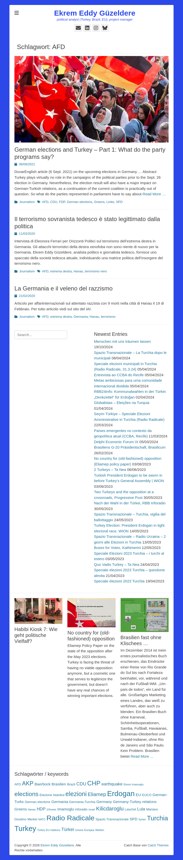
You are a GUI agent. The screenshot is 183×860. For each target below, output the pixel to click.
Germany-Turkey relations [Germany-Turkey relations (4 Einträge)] (134, 802)
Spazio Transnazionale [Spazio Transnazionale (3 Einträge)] (112, 819)
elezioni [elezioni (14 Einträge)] (76, 793)
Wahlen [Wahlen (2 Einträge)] (99, 830)
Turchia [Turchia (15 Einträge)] (157, 818)
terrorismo (108, 316)
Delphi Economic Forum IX (116, 442)
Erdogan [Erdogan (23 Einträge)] (121, 793)
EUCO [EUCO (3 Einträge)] (146, 795)
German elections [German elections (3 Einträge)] (37, 802)
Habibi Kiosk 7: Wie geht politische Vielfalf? (35, 635)
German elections (79, 202)
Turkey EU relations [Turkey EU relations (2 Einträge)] (48, 830)
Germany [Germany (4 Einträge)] (104, 802)
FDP (62, 202)
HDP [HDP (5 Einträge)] (41, 809)
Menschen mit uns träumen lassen (122, 341)
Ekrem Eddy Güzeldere (95, 13)
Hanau (78, 271)
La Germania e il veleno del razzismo (63, 288)
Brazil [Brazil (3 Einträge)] (71, 784)
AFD (45, 202)
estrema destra (61, 316)
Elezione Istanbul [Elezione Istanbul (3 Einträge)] (52, 795)
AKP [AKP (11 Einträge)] (27, 783)
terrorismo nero (96, 271)
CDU (53, 202)
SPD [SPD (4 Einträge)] (133, 819)
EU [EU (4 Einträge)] (138, 795)
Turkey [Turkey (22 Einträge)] (25, 828)
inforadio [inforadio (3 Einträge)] (81, 809)
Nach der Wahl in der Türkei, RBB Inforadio (130, 503)
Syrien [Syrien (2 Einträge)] (142, 819)
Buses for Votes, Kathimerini (117, 547)
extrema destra (61, 271)
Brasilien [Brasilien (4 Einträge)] (58, 784)
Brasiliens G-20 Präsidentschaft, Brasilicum (130, 447)
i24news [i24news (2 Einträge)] (51, 809)
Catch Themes (158, 845)
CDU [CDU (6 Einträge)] (81, 783)
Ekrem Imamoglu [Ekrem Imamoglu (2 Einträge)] (134, 784)
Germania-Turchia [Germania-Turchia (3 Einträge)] (82, 802)
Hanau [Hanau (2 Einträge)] (32, 809)
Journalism (27, 202)
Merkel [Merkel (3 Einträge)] (32, 819)
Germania (81, 316)
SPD (119, 202)
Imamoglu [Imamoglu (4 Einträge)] (65, 809)
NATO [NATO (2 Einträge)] (42, 819)
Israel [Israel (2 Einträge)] (92, 809)
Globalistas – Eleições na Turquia (121, 403)
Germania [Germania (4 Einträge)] (59, 802)
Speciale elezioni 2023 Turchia (119, 581)
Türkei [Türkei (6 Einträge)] (67, 829)
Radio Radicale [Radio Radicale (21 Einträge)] (70, 818)
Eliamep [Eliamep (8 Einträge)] (97, 794)
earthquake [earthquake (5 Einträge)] (111, 784)
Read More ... (142, 756)
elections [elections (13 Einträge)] (26, 794)
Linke (110, 202)
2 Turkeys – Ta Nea (110, 469)
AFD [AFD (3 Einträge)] (17, 784)
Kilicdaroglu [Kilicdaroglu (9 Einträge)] (110, 809)
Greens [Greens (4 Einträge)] (20, 809)
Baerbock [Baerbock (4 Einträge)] (42, 784)
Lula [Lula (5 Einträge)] (141, 809)
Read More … (154, 194)
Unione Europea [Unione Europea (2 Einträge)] (84, 830)
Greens (99, 202)
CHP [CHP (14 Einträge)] (93, 783)
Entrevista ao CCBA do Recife (119, 375)
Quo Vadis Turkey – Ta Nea (116, 564)
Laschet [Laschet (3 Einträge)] (130, 809)
